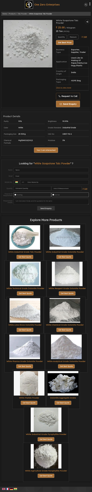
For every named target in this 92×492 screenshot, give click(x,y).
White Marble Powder (29, 398)
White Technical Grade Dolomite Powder (25, 288)
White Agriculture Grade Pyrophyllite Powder (46, 471)
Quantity (9, 188)
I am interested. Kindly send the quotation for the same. (51, 202)
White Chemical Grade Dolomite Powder (65, 325)
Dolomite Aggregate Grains (63, 398)
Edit (84, 37)
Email (10, 176)
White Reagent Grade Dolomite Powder (67, 288)
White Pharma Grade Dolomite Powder (25, 361)
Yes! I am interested (46, 150)
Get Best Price (64, 42)
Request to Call (68, 96)
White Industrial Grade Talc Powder (24, 252)
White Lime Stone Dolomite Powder (25, 325)
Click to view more (63, 88)
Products (12, 14)
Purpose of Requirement (7, 194)
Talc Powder (22, 14)
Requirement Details (7, 201)
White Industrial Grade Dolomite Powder (65, 252)
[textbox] (73, 37)
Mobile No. (8, 182)
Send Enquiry (68, 104)
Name (10, 170)
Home (4, 14)
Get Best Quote (25, 257)
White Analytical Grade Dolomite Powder (66, 361)
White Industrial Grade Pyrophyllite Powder (46, 434)
